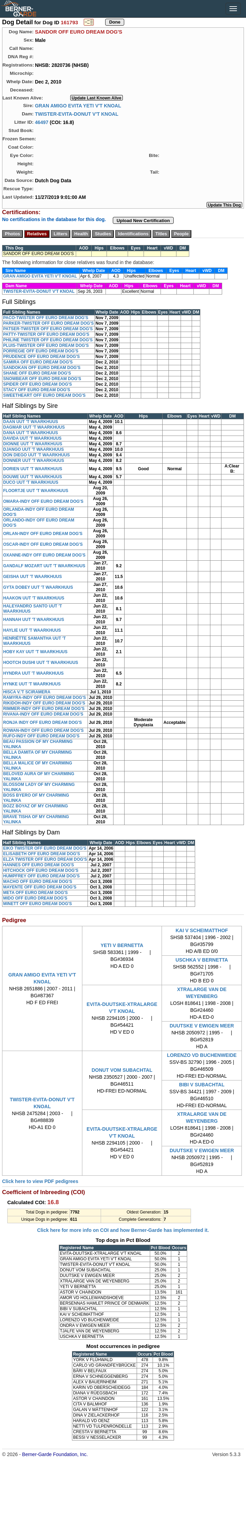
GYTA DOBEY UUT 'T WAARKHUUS (38, 587)
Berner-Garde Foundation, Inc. (55, 1454)
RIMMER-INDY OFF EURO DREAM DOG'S (43, 708)
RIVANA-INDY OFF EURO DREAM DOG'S (43, 714)
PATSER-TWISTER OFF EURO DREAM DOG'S (48, 328)
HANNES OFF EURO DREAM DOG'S (38, 864)
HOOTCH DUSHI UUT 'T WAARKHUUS (40, 662)
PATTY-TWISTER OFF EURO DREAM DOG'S (46, 334)
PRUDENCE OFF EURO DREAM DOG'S (41, 356)
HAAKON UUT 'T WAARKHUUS (33, 598)
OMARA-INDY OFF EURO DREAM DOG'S (43, 501)
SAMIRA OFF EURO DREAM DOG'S (38, 362)
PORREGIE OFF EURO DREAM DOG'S (41, 351)
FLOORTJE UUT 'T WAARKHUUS (35, 490)
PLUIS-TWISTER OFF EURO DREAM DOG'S (46, 345)
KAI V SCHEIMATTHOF (201, 930)
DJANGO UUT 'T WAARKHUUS (33, 449)
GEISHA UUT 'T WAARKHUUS (32, 576)
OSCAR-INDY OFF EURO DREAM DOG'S (43, 544)
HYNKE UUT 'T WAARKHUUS (32, 684)
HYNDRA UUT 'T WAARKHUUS (33, 673)
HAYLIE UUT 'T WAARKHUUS (32, 630)
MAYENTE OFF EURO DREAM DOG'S (39, 887)
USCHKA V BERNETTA (201, 960)
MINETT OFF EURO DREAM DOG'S (37, 903)
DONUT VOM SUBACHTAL (122, 1070)
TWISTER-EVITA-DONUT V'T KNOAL (76, 113)
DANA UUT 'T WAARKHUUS (30, 432)
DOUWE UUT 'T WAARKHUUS (32, 476)
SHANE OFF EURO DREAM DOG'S (37, 373)
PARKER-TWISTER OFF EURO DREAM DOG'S (48, 323)
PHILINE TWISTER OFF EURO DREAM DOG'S (48, 340)
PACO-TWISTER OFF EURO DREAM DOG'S (45, 317)
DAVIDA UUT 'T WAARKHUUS (32, 438)
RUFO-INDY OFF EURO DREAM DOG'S (41, 736)
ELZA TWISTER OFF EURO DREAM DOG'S (45, 859)
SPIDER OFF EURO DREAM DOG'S (37, 384)
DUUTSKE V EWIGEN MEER (202, 1025)
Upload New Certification (143, 220)
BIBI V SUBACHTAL (202, 1084)
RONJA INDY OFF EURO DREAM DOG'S (42, 722)
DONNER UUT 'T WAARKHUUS (33, 460)
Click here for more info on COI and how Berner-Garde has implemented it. (123, 1230)
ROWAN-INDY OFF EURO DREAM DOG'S (43, 730)
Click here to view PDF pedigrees (40, 1181)
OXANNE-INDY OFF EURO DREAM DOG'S (44, 555)
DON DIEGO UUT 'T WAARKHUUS (36, 455)
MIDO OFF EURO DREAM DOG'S (35, 898)
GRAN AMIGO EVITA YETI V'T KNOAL (78, 105)
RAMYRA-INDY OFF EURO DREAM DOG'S (44, 697)
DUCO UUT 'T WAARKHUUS (30, 482)
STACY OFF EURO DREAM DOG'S (36, 389)
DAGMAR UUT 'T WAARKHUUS (34, 427)
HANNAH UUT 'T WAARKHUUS (33, 619)
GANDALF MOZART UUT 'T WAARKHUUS (44, 565)
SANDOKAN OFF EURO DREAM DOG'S (42, 367)
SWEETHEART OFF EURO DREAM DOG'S (44, 395)
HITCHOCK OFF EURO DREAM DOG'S (41, 870)
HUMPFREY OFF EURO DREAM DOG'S (41, 876)
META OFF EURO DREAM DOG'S (35, 892)
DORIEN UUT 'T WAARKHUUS (32, 468)
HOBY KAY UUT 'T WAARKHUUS (35, 651)
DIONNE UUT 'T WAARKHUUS (32, 443)
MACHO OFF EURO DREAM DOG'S (37, 881)
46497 (41, 122)
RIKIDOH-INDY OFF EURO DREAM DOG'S (44, 703)
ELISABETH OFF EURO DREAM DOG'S (41, 853)
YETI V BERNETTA (122, 945)
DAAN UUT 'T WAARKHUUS (30, 421)
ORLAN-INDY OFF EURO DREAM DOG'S (42, 533)
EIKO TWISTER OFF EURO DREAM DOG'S (44, 848)
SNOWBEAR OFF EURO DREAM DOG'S (42, 378)
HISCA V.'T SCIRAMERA (27, 692)
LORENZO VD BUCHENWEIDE (201, 1055)
